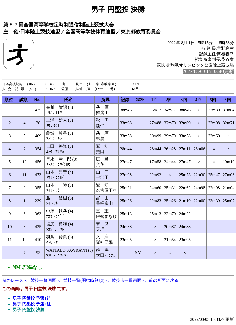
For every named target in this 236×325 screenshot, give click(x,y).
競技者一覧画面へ (129, 281)
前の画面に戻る (163, 281)
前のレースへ (14, 281)
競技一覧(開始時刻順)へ (86, 281)
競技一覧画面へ (45, 281)
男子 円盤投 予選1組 (32, 299)
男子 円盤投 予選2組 (32, 304)
